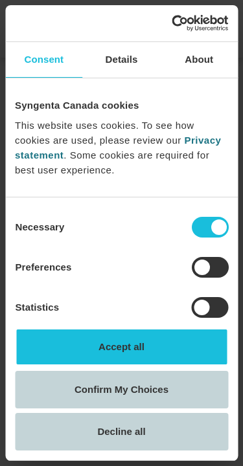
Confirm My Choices (121, 389)
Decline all (121, 431)
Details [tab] (122, 59)
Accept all (121, 346)
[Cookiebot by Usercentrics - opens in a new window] (173, 23)
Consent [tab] (44, 59)
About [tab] (199, 59)
